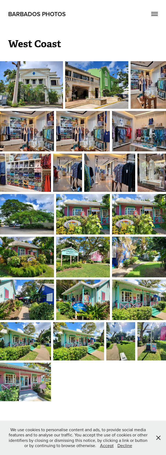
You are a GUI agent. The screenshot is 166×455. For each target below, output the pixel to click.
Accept (107, 445)
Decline (124, 445)
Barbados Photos (37, 14)
